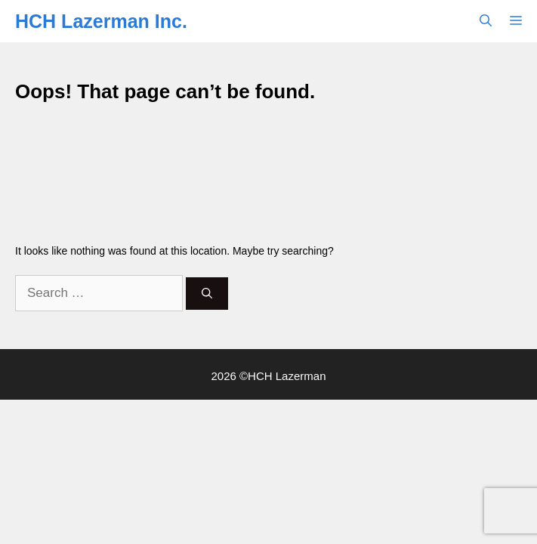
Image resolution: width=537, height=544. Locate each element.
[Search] (207, 293)
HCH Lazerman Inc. (101, 21)
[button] (486, 21)
